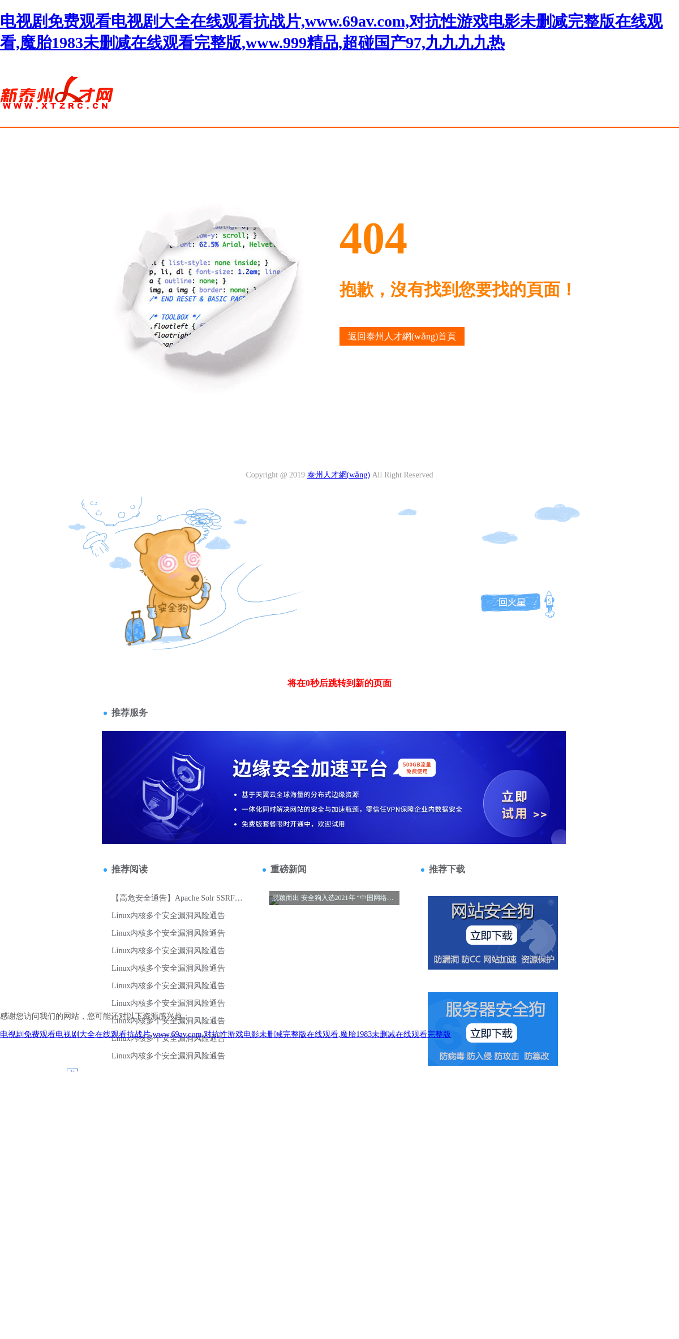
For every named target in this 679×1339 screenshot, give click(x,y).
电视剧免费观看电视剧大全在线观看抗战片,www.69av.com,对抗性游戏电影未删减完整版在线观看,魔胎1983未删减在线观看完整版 (225, 1034)
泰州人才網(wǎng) (338, 475)
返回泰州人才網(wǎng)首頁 (402, 336)
